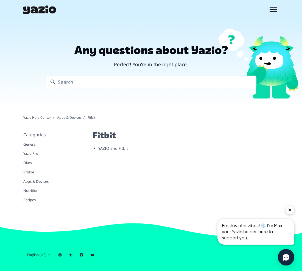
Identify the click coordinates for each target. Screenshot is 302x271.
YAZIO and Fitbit (113, 148)
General (29, 144)
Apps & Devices (69, 117)
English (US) (39, 254)
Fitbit (91, 117)
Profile (28, 172)
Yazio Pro (30, 153)
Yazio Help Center (37, 117)
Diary (27, 162)
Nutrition (30, 190)
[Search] (151, 82)
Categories (34, 135)
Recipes (29, 199)
